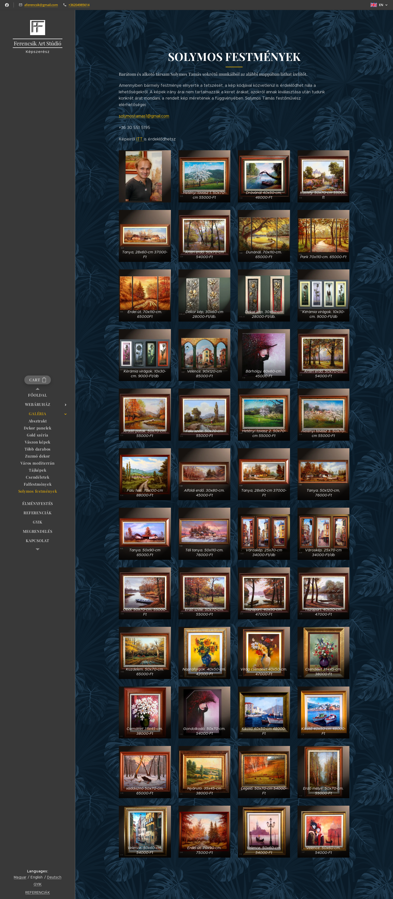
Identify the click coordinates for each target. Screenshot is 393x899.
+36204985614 (78, 5)
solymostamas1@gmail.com (144, 116)
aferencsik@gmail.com (41, 5)
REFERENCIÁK (37, 892)
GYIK (38, 884)
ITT (140, 139)
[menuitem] (38, 395)
